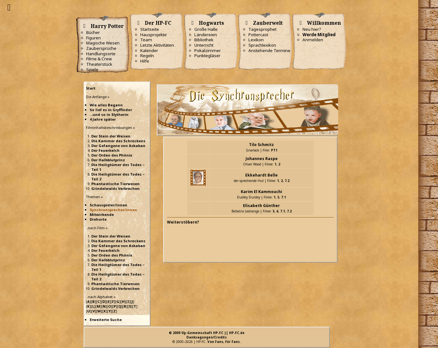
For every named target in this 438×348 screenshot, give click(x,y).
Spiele (92, 69)
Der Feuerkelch (105, 150)
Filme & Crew (99, 59)
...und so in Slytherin (109, 114)
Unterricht (203, 45)
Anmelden (312, 40)
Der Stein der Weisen (110, 136)
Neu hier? (311, 29)
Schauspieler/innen (108, 205)
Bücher (93, 32)
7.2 (287, 180)
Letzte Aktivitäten (157, 45)
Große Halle (206, 29)
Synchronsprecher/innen (113, 209)
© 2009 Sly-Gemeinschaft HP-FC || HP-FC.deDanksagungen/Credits (207, 335)
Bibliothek (203, 40)
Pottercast (258, 34)
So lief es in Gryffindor (111, 109)
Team (146, 40)
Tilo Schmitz (261, 144)
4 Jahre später (103, 119)
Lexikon (256, 40)
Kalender (149, 50)
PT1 (274, 150)
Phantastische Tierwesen (115, 183)
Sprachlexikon (262, 45)
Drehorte (98, 219)
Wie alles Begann (106, 105)
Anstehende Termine (269, 50)
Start (90, 88)
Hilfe (144, 61)
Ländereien (205, 34)
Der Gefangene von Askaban (118, 145)
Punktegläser (207, 55)
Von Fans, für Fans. (224, 341)
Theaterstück (99, 64)
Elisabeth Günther (261, 205)
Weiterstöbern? (183, 222)
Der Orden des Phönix (111, 155)
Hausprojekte (153, 34)
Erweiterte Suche (106, 319)
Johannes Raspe (262, 158)
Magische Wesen (103, 43)
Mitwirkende (102, 214)
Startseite (149, 29)
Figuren (93, 38)
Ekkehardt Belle (261, 175)
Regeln (147, 55)
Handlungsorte (100, 54)
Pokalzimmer (207, 50)
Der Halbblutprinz (108, 159)
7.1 (283, 197)
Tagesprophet (262, 29)
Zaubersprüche (101, 48)
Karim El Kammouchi (261, 191)
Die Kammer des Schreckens (118, 140)
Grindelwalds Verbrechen (115, 188)
